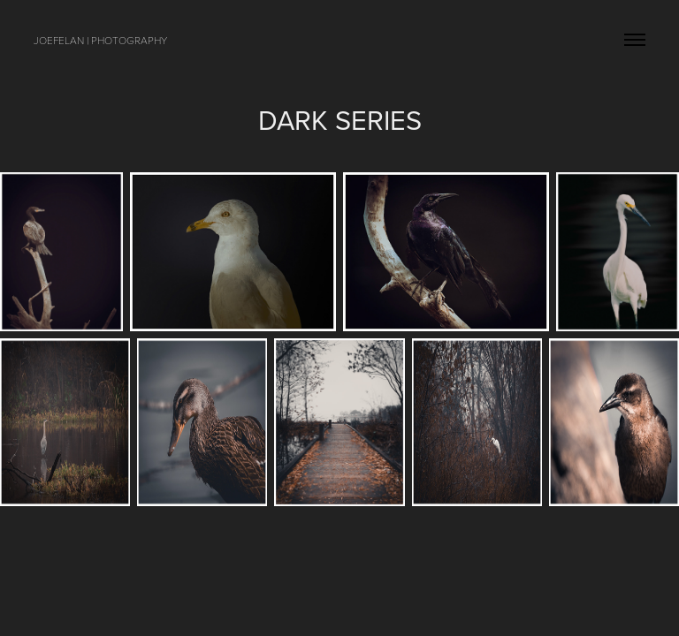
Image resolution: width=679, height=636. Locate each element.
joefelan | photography (100, 40)
